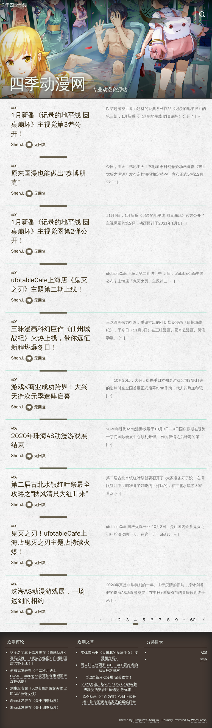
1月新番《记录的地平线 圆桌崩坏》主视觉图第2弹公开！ (50, 231)
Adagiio (154, 720)
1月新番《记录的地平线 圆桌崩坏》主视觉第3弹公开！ (50, 124)
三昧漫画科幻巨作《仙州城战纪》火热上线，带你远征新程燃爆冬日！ (50, 338)
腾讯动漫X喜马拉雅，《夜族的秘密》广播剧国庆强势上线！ (38, 658)
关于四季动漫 (14, 5)
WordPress (199, 720)
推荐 (203, 659)
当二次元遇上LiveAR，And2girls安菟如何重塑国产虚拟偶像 (38, 676)
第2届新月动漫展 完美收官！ (109, 677)
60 (193, 620)
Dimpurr (139, 720)
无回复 (40, 144)
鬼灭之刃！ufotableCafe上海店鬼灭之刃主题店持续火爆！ (50, 542)
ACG (14, 108)
